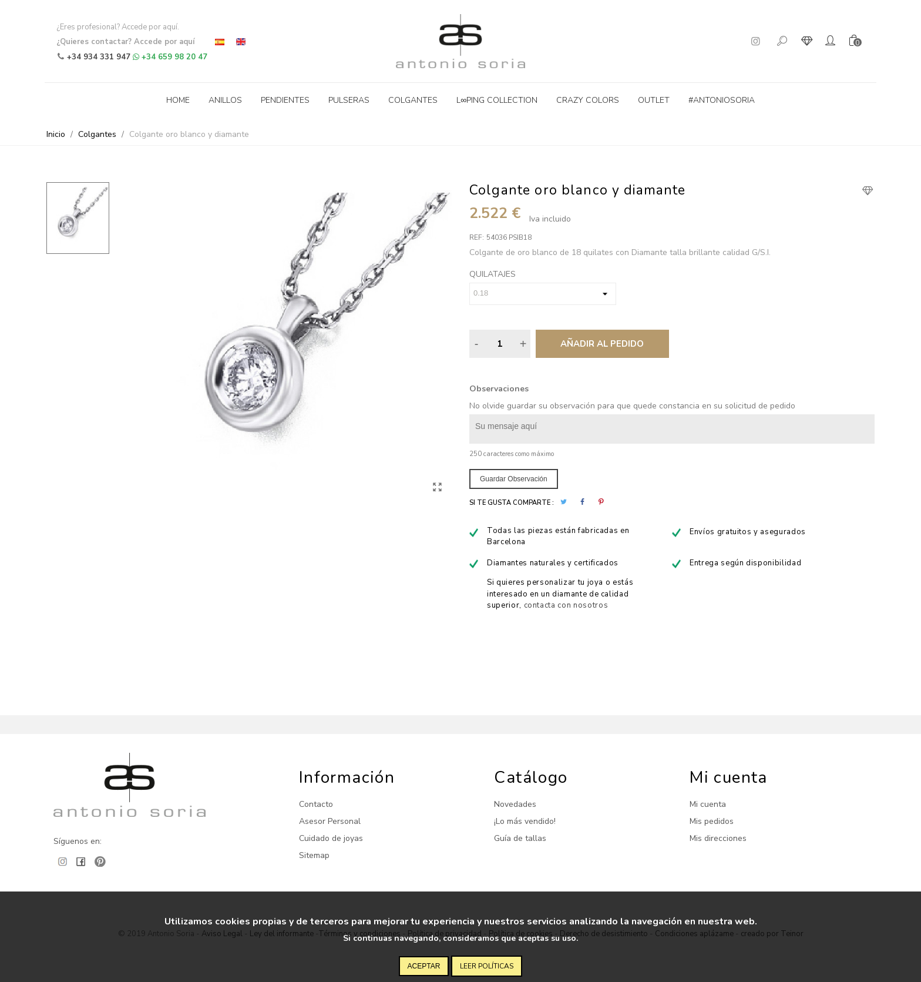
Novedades (515, 804)
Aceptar (424, 966)
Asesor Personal (330, 821)
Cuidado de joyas (331, 838)
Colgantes (413, 100)
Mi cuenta (708, 804)
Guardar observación (513, 479)
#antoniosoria (721, 100)
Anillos (225, 100)
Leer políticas (486, 966)
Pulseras (348, 100)
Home (178, 100)
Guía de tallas (520, 838)
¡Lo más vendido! (525, 821)
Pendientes (285, 100)
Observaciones (499, 388)
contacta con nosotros (566, 605)
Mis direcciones (718, 838)
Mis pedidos (712, 821)
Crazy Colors (587, 100)
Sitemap (314, 855)
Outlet (654, 100)
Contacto (316, 804)
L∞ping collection (496, 100)
